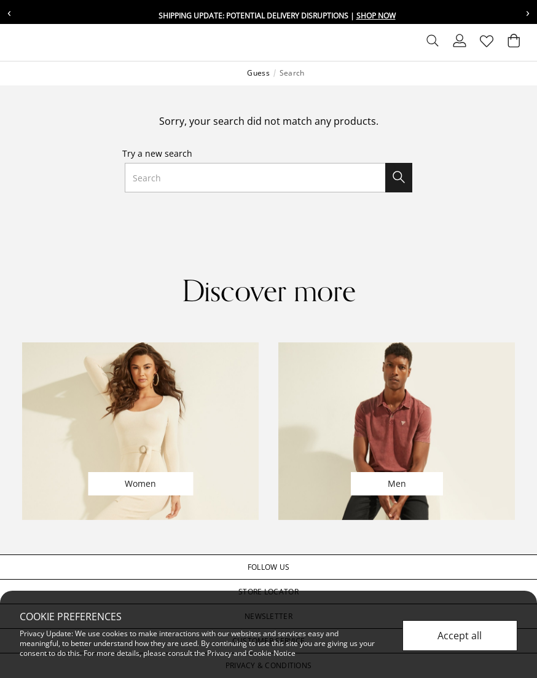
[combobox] (269, 177)
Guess (258, 73)
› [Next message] (528, 12)
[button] (268, 567)
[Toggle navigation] (19, 42)
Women (140, 483)
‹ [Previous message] (9, 12)
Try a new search (157, 153)
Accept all (459, 635)
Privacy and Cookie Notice (251, 653)
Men (397, 483)
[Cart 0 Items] (513, 43)
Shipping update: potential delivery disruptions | (277, 15)
